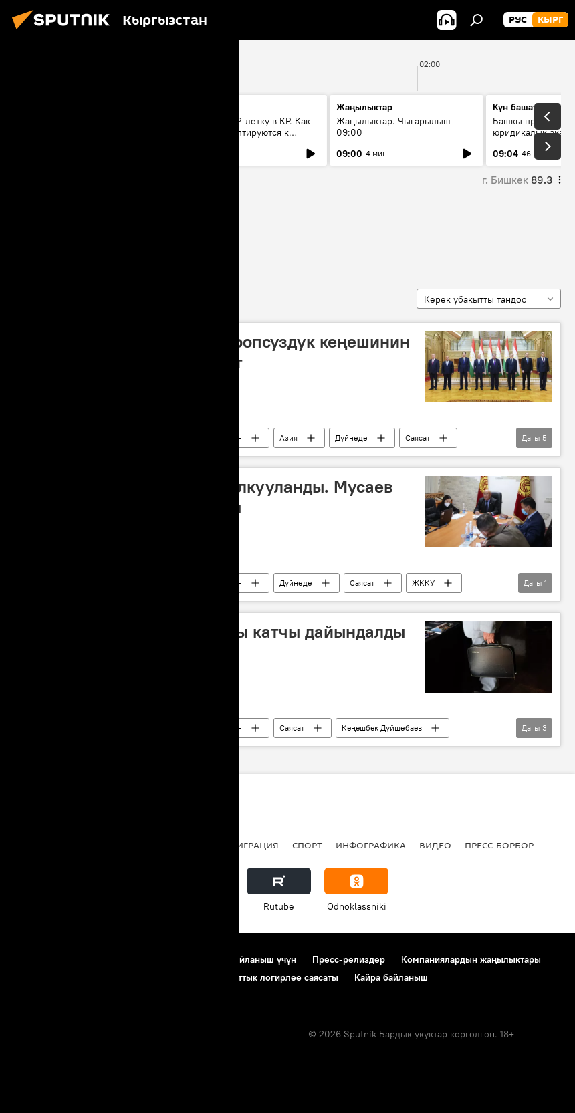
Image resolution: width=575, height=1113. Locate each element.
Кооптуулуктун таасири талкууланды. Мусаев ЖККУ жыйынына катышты (208, 497)
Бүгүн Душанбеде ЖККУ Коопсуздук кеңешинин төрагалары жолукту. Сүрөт (216, 352)
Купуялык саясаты (53, 977)
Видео (435, 845)
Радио (150, 845)
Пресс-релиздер (348, 959)
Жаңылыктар (134, 437)
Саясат (417, 437)
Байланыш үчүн (262, 959)
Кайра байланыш (391, 977)
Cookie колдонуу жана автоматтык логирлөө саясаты (223, 977)
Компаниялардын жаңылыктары (471, 959)
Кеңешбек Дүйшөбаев (382, 728)
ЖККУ (423, 583)
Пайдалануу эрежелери (161, 959)
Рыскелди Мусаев (79, 233)
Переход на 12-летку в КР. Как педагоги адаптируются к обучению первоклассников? (245, 132)
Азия (288, 437)
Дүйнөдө (351, 437)
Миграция (254, 845)
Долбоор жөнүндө (54, 959)
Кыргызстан (219, 437)
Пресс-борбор (499, 845)
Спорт (307, 845)
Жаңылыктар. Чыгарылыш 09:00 (393, 126)
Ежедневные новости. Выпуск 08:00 (88, 126)
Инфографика (371, 845)
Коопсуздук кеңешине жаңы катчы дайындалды (214, 631)
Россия (197, 845)
